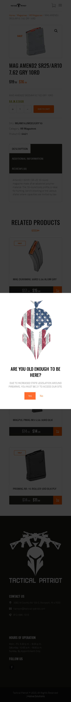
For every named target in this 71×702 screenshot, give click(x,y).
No (41, 395)
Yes (30, 395)
